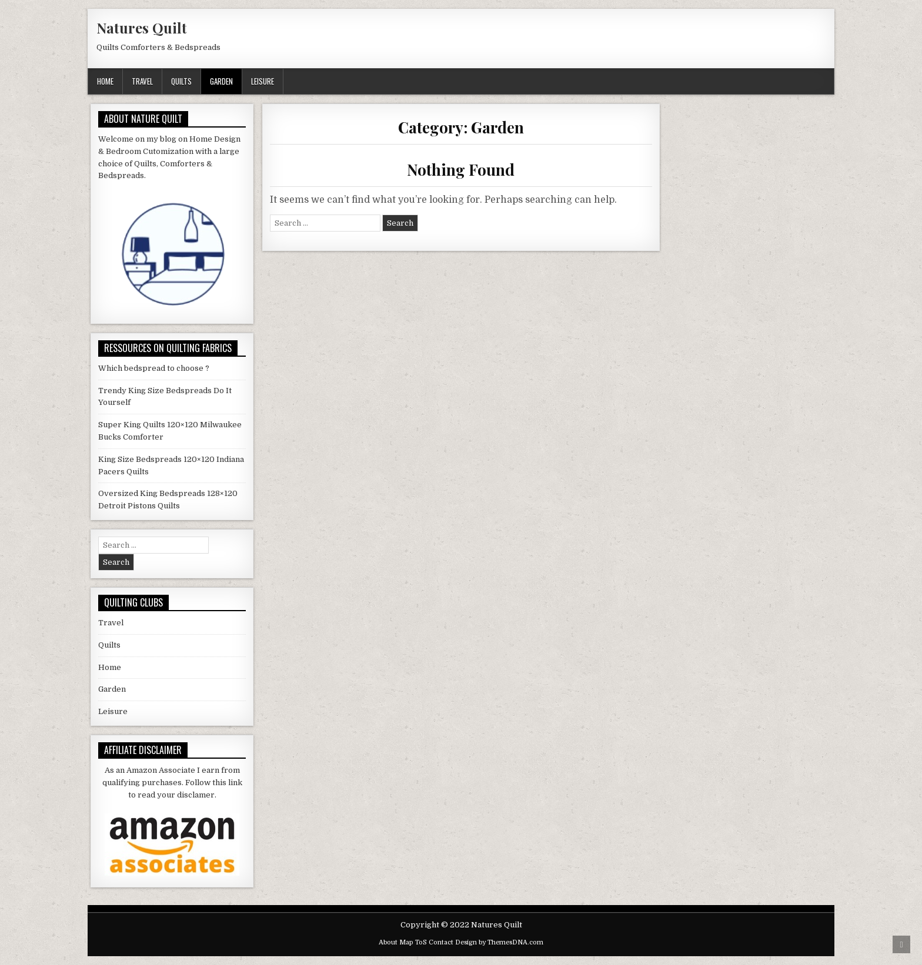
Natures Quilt (141, 27)
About (388, 942)
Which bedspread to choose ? (153, 368)
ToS (421, 942)
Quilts (181, 81)
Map (406, 942)
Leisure (262, 81)
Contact (441, 942)
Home (105, 81)
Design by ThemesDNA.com (499, 942)
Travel (142, 81)
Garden (221, 81)
